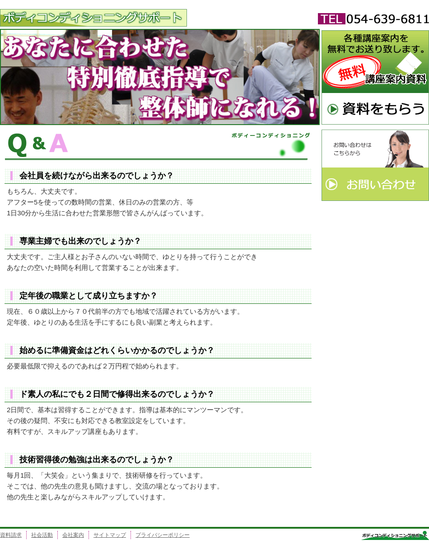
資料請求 (11, 535)
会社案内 (73, 535)
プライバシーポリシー (162, 535)
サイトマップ (109, 535)
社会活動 (42, 535)
